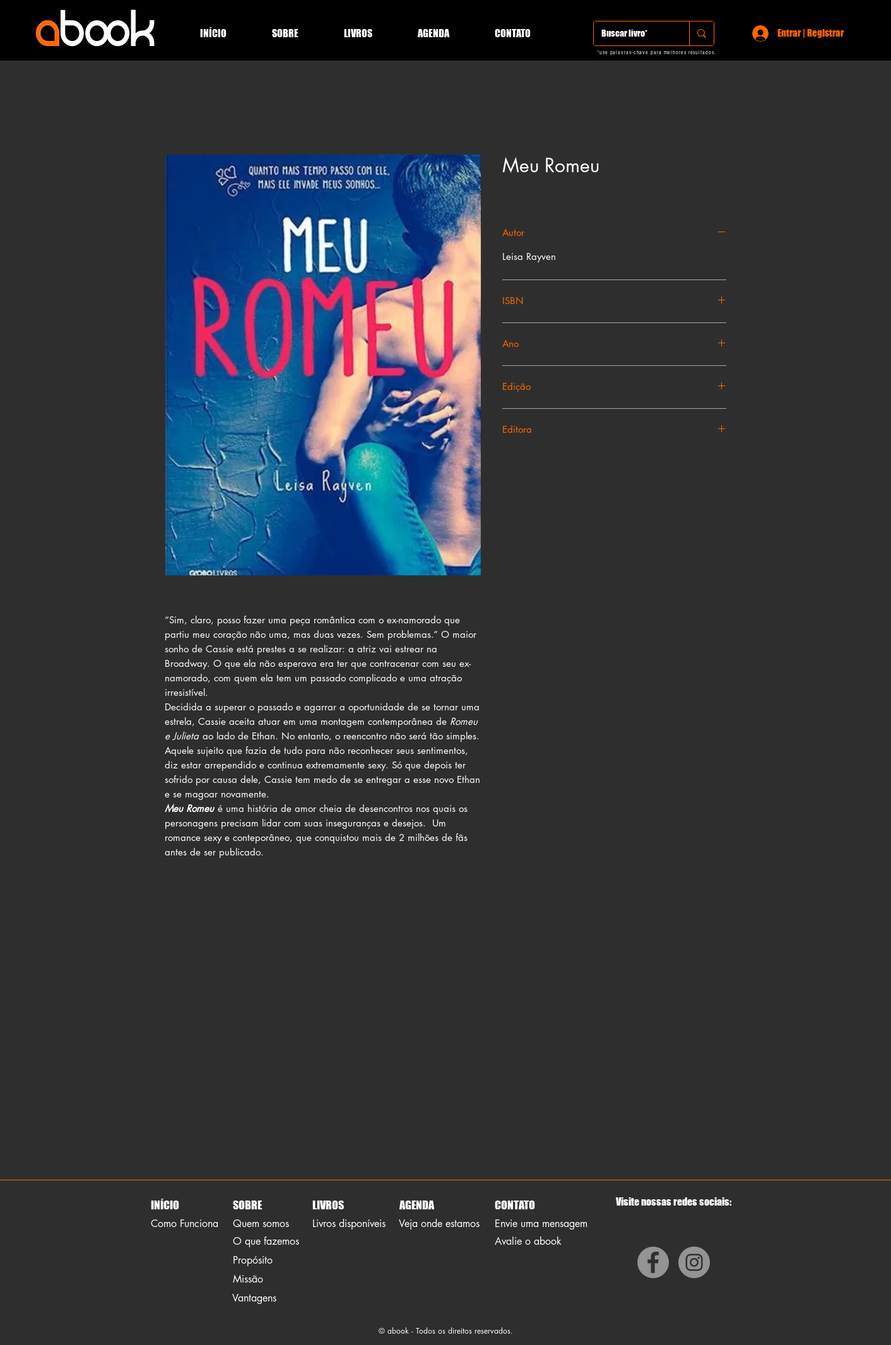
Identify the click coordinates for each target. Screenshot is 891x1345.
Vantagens (254, 1298)
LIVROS (328, 1205)
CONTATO (515, 1205)
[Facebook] (653, 1262)
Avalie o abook (528, 1241)
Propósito (253, 1260)
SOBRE (247, 1205)
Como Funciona (184, 1223)
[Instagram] (694, 1262)
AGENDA (416, 1205)
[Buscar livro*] (632, 33)
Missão (248, 1279)
